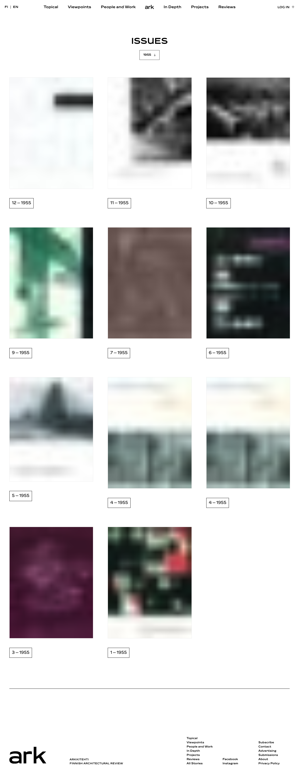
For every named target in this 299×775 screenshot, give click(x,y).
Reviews (227, 7)
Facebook (230, 759)
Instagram (230, 763)
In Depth (173, 7)
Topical (51, 7)
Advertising (267, 751)
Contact (264, 746)
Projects (200, 7)
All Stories (195, 763)
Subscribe (266, 742)
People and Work (118, 7)
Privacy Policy (269, 763)
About (263, 759)
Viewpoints (79, 7)
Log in (283, 7)
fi (6, 7)
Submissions (268, 755)
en (15, 7)
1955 (147, 54)
